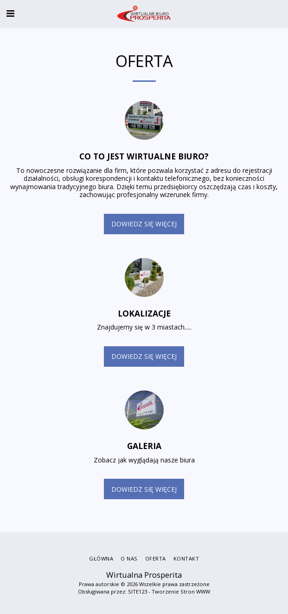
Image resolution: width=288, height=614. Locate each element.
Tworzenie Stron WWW (181, 591)
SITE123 (137, 591)
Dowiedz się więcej (144, 223)
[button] (10, 13)
